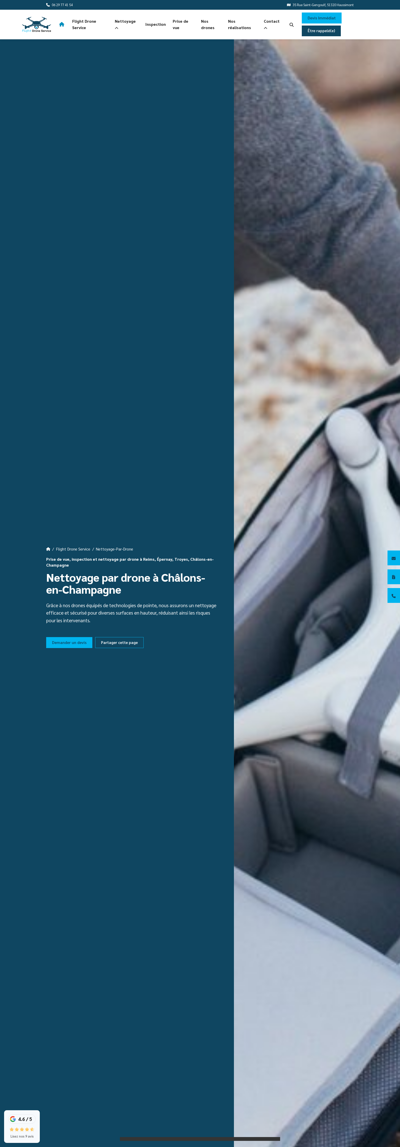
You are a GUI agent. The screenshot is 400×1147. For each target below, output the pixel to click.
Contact (272, 24)
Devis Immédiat (322, 17)
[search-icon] (292, 24)
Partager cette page (119, 642)
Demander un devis (69, 642)
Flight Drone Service (84, 24)
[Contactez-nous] (394, 558)
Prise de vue (180, 24)
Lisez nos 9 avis (22, 1136)
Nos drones (208, 24)
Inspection (155, 24)
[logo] (36, 24)
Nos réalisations (239, 24)
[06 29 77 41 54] (394, 595)
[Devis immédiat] (394, 576)
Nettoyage (125, 24)
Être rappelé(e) (321, 30)
